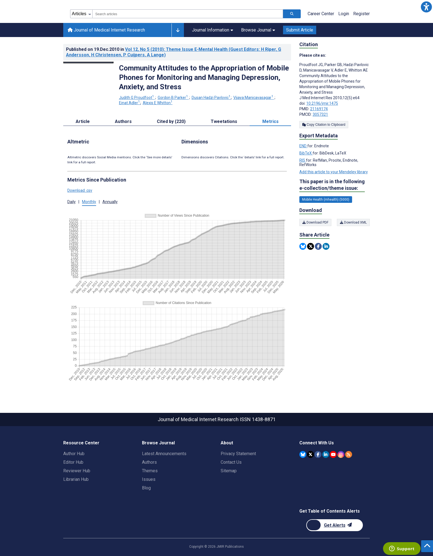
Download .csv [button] (79, 190)
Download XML (353, 222)
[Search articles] (292, 13)
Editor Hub (73, 462)
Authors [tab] (123, 121)
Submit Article (299, 30)
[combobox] (187, 13)
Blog (146, 488)
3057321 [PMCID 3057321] (320, 114)
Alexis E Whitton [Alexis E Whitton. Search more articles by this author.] (158, 103)
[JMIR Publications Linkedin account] (325, 454)
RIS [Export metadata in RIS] (302, 160)
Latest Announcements (164, 453)
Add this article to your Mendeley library (333, 172)
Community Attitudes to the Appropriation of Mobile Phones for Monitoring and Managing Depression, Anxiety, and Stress (204, 77)
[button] (426, 7)
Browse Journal (258, 30)
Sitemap (229, 470)
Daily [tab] (71, 202)
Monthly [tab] (89, 202)
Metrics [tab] (270, 121)
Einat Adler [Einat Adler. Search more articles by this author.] (130, 103)
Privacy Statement (238, 453)
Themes (150, 470)
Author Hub (74, 453)
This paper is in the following (332, 185)
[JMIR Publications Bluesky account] (302, 454)
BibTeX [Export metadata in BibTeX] (306, 153)
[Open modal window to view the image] (88, 62)
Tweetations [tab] (224, 121)
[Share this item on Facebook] (318, 246)
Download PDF (315, 222)
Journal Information (212, 30)
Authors (149, 462)
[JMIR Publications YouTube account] (333, 454)
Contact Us (231, 462)
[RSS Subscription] (348, 454)
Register (361, 13)
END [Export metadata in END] (303, 146)
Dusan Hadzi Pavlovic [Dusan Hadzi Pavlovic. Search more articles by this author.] (211, 97)
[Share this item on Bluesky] (302, 246)
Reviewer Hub (76, 470)
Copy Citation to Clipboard (323, 125)
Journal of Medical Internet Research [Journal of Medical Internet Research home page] (106, 30)
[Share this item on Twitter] (310, 246)
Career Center (321, 13)
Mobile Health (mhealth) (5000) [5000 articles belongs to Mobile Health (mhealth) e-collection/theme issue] (325, 199)
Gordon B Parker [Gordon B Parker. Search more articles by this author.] (173, 97)
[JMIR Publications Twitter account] (310, 454)
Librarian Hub (76, 479)
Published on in (173, 52)
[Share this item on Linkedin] (326, 246)
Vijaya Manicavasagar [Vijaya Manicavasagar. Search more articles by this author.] (253, 97)
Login (343, 13)
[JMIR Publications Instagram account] (340, 454)
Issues (148, 479)
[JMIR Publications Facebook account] (318, 454)
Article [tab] (83, 121)
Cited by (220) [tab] (171, 121)
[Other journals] (177, 30)
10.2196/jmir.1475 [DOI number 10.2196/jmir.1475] (322, 103)
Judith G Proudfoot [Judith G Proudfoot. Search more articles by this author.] (137, 97)
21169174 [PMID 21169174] (319, 109)
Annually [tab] (110, 202)
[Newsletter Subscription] (334, 525)
